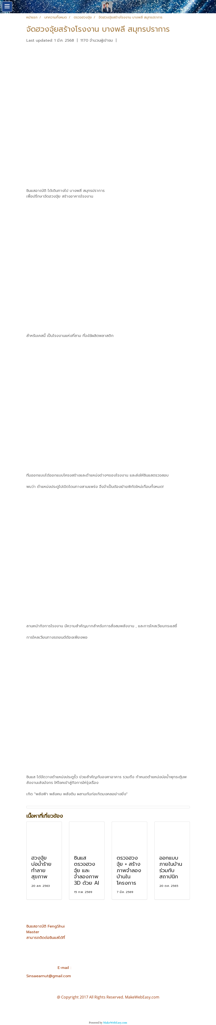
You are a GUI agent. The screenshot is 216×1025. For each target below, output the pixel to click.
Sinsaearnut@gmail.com (48, 976)
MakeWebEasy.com (115, 1022)
